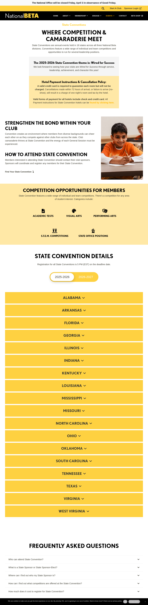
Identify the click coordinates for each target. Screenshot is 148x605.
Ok (125, 602)
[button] (103, 8)
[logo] (22, 16)
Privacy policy (134, 602)
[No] (145, 601)
